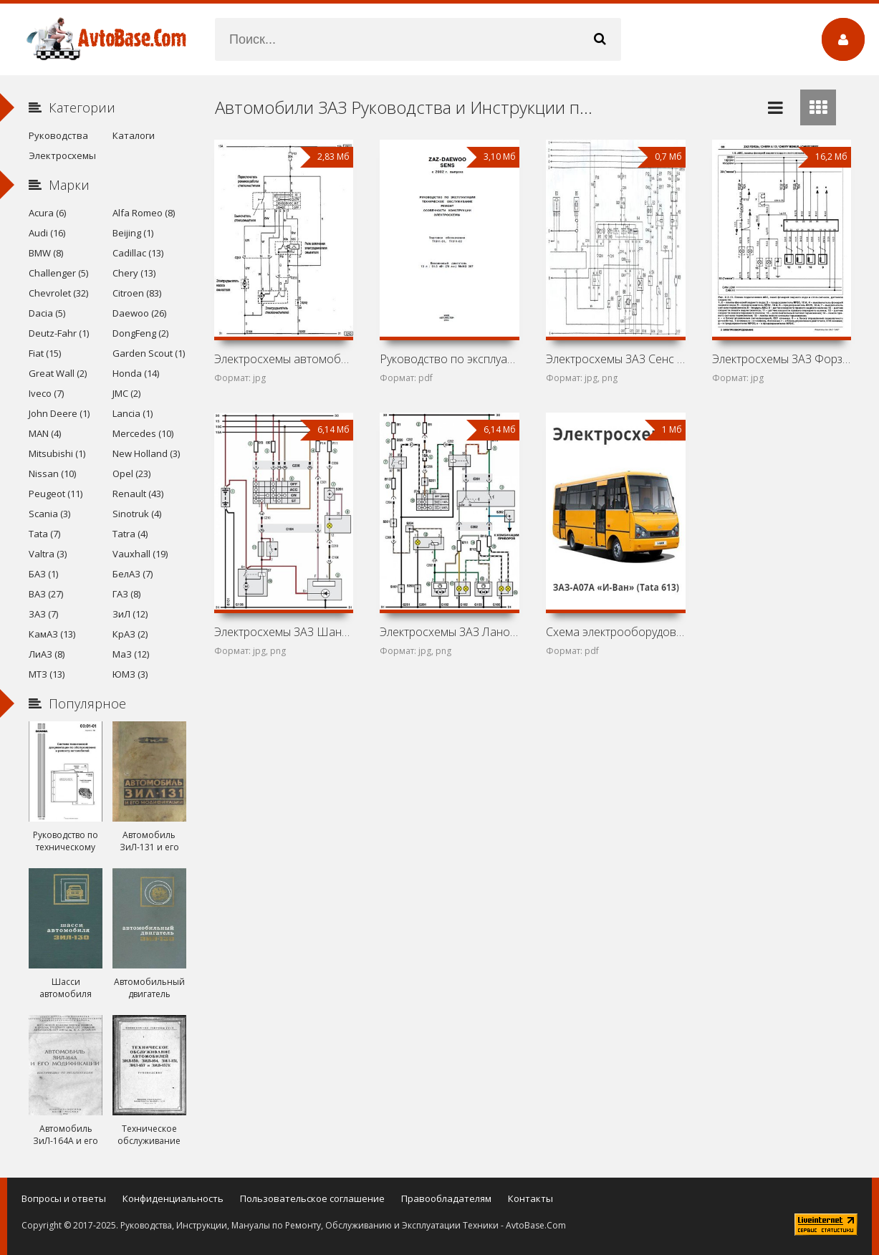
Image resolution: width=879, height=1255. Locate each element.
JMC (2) (126, 393)
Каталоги (133, 135)
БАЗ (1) (43, 573)
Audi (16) (47, 232)
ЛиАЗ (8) (46, 654)
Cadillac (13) (137, 252)
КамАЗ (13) (52, 634)
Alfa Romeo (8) (143, 212)
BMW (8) (46, 252)
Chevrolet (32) (58, 293)
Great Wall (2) (58, 373)
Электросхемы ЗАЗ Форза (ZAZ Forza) (782, 359)
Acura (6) (47, 212)
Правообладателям (446, 1198)
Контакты (530, 1198)
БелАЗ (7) (132, 573)
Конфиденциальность (173, 1198)
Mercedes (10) (142, 433)
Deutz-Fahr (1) (59, 333)
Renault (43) (137, 493)
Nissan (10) (52, 473)
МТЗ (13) (46, 674)
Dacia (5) (47, 313)
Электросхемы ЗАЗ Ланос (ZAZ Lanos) (449, 632)
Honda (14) (135, 373)
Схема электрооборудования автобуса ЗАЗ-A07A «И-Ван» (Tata (616, 632)
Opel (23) (131, 473)
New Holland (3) (146, 453)
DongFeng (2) (140, 333)
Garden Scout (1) (148, 353)
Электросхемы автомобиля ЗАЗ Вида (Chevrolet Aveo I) (284, 359)
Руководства (58, 135)
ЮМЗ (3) (130, 674)
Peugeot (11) (55, 493)
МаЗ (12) (130, 654)
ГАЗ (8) (126, 593)
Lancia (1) (132, 413)
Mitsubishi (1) (57, 453)
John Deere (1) (59, 413)
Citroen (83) (136, 293)
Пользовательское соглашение (312, 1198)
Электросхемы (62, 155)
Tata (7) (44, 533)
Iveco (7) (46, 393)
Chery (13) (133, 272)
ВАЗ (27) (46, 593)
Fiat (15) (45, 353)
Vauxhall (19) (140, 553)
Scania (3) (49, 513)
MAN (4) (45, 433)
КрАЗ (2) (130, 634)
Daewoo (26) (139, 313)
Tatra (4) (130, 533)
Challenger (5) (58, 272)
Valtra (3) (48, 553)
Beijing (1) (132, 232)
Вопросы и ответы (63, 1198)
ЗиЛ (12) (130, 613)
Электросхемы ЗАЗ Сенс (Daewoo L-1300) (616, 359)
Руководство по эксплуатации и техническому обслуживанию (449, 359)
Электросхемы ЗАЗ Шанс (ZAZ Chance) (284, 632)
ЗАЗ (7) (43, 613)
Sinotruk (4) (136, 513)
